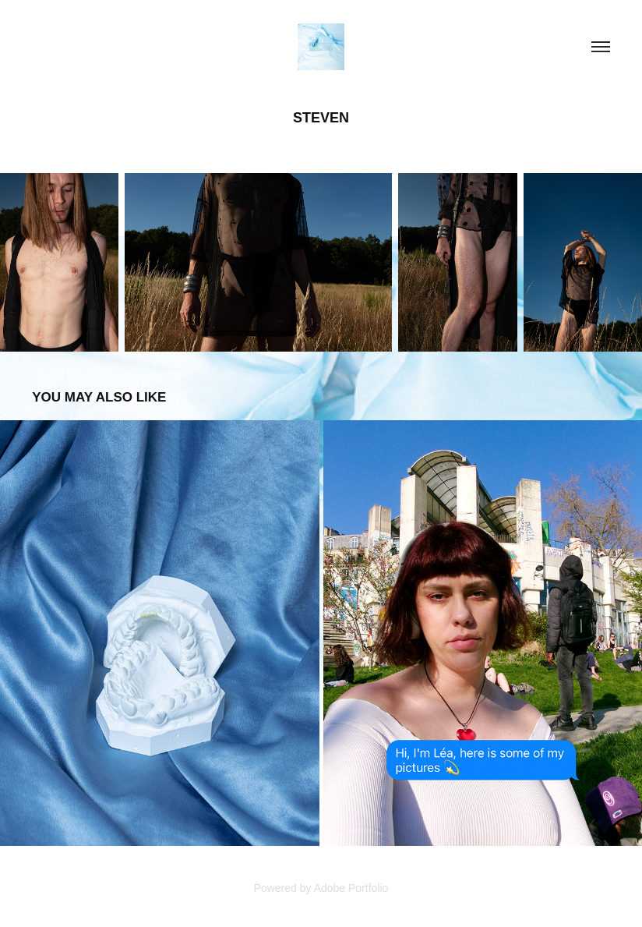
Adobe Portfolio (351, 888)
